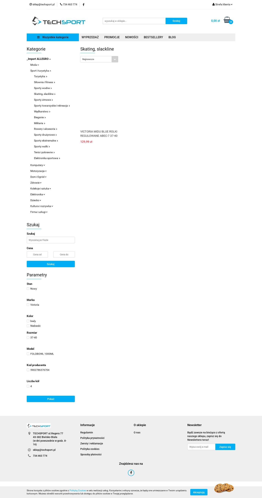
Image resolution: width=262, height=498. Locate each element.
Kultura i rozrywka (41, 206)
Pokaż (50, 399)
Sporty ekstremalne (46, 140)
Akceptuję (199, 492)
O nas (137, 432)
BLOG (172, 37)
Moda (34, 64)
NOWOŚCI (131, 37)
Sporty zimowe (43, 99)
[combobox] (99, 59)
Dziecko (35, 200)
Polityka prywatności (92, 438)
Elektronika (37, 194)
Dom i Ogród (38, 176)
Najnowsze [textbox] (88, 59)
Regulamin (86, 432)
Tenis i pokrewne (44, 152)
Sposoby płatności (91, 454)
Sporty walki (42, 146)
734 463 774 (40, 455)
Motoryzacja (38, 170)
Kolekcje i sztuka (40, 188)
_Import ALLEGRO (39, 59)
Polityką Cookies (78, 490)
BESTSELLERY (153, 37)
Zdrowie (36, 182)
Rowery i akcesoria (45, 128)
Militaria (39, 123)
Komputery (37, 165)
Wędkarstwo (42, 111)
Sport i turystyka (40, 70)
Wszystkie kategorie (53, 37)
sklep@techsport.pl (44, 449)
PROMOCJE (112, 37)
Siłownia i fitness (44, 82)
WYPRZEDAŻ (90, 37)
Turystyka (40, 76)
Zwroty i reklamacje (91, 443)
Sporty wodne (43, 88)
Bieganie (40, 117)
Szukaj (51, 264)
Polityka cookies (89, 448)
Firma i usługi (39, 211)
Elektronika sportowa (47, 158)
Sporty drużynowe (45, 134)
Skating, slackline (44, 93)
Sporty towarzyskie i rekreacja (52, 105)
